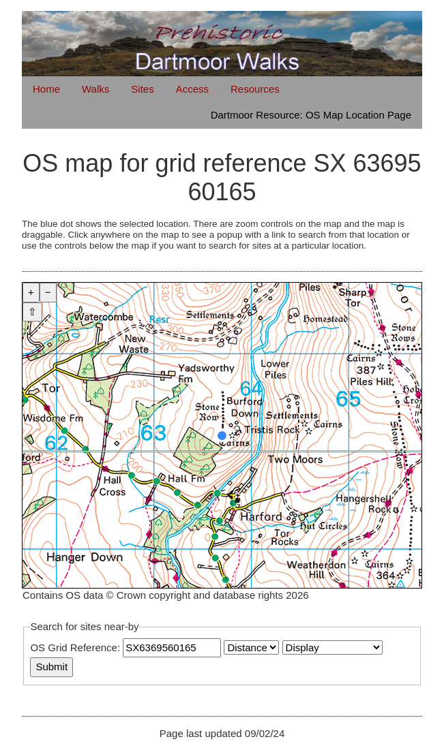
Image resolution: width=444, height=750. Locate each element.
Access (192, 89)
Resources (255, 89)
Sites (142, 89)
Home (46, 89)
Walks (95, 89)
